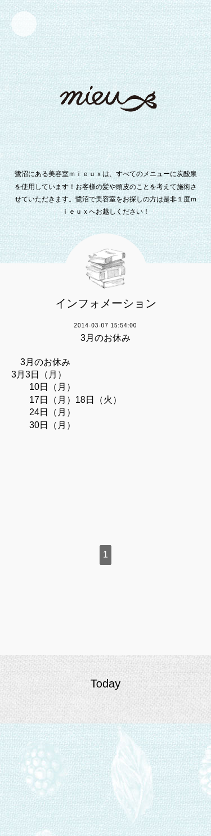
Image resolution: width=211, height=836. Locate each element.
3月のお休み (105, 338)
